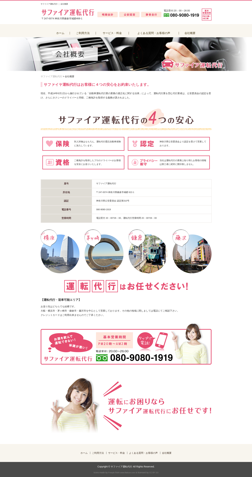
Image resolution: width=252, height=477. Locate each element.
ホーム (84, 453)
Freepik (111, 473)
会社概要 (167, 453)
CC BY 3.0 (153, 473)
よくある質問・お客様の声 (143, 453)
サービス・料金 (116, 453)
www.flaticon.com (127, 473)
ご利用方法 (98, 453)
